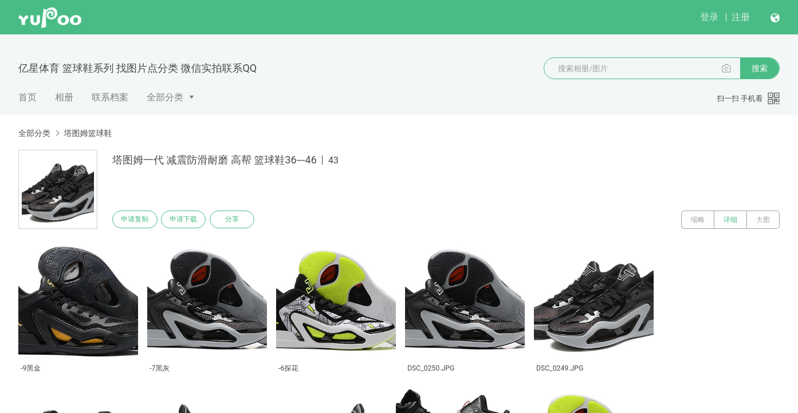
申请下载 (188, 220)
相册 (64, 97)
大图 (763, 220)
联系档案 (110, 97)
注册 (741, 16)
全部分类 (165, 97)
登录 (709, 16)
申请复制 (136, 220)
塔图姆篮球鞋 (88, 133)
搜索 (760, 68)
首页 (27, 97)
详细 (730, 220)
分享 (239, 220)
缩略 (698, 220)
